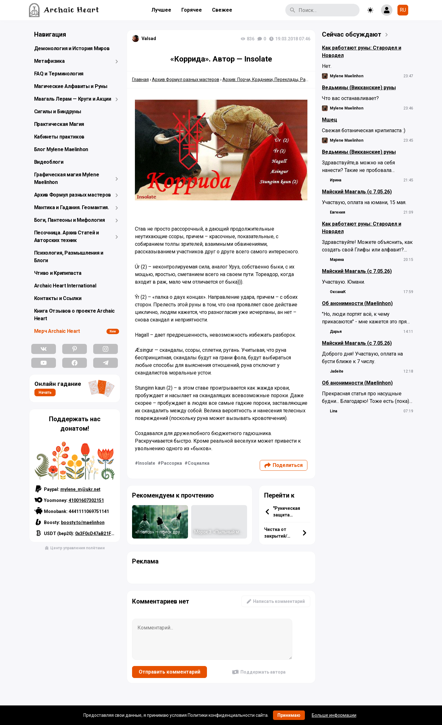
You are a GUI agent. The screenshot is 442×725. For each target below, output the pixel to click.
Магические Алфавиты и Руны (70, 86)
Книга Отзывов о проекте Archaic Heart (74, 314)
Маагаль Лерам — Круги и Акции (72, 99)
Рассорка (171, 463)
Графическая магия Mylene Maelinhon (66, 178)
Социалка (198, 463)
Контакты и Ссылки (58, 298)
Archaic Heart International (65, 286)
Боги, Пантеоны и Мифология (69, 220)
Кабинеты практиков (59, 137)
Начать (45, 392)
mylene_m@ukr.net (80, 489)
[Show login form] (386, 10)
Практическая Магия (59, 124)
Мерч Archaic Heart (57, 331)
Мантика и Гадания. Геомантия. (71, 207)
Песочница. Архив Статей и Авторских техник (66, 236)
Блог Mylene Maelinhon (61, 149)
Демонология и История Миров (72, 48)
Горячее (191, 10)
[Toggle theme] (370, 10)
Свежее (222, 10)
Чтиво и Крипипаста (58, 273)
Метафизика (49, 61)
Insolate (146, 463)
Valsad (149, 38)
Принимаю (288, 715)
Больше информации (334, 715)
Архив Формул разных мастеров (72, 195)
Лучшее (161, 10)
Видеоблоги (49, 162)
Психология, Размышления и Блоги (69, 256)
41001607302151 (86, 500)
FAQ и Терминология (59, 74)
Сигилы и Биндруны (57, 112)
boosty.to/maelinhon (83, 522)
